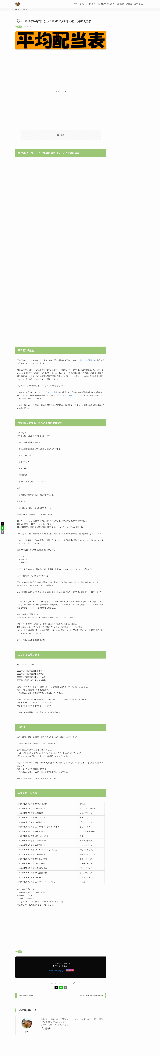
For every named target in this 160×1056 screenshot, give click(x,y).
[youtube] (49, 1028)
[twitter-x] (42, 1028)
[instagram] (46, 1028)
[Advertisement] (60, 68)
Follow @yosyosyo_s (56, 971)
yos (26, 1031)
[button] (56, 987)
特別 (19, 26)
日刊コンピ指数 (86, 360)
